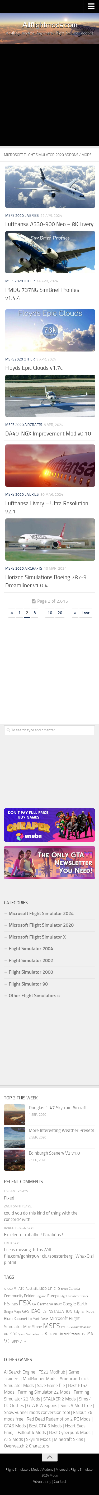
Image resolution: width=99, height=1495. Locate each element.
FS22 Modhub (52, 1372)
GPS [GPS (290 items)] (26, 1311)
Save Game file (51, 1385)
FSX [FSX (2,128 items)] (25, 1302)
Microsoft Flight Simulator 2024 (41, 913)
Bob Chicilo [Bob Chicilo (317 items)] (49, 1288)
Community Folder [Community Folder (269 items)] (19, 1296)
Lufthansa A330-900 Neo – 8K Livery (49, 224)
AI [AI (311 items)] (15, 1288)
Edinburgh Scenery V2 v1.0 (54, 1153)
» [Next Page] (75, 612)
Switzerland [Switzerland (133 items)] (33, 1334)
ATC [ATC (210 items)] (21, 1288)
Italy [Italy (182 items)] (76, 1312)
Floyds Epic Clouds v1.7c (34, 367)
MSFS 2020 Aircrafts (23, 425)
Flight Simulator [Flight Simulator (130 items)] (69, 1296)
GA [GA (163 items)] (34, 1304)
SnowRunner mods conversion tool (37, 1412)
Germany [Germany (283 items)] (45, 1303)
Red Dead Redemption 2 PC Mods (59, 1419)
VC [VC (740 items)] (7, 1341)
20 (60, 612)
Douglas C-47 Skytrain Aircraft (58, 1107)
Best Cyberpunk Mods (70, 1432)
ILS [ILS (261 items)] (43, 1311)
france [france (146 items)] (84, 1296)
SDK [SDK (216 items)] (13, 1334)
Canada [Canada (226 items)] (74, 1288)
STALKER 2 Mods (59, 1399)
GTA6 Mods (15, 1425)
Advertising (42, 1481)
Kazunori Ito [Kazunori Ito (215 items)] (23, 1318)
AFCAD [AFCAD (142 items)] (8, 1289)
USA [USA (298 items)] (89, 1333)
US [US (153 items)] (82, 1334)
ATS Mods (13, 1439)
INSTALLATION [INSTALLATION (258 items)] (60, 1311)
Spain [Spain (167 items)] (21, 1334)
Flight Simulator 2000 (31, 972)
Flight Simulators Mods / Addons (29, 1469)
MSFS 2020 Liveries (22, 215)
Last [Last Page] (85, 612)
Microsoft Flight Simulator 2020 (41, 925)
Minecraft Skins (68, 1439)
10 (50, 612)
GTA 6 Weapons (42, 1405)
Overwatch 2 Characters (26, 1446)
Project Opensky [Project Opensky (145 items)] (80, 1327)
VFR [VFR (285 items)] (15, 1341)
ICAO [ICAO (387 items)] (35, 1311)
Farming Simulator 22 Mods (44, 1392)
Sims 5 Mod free (76, 1405)
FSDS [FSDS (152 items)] (14, 1304)
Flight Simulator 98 (28, 984)
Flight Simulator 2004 (31, 949)
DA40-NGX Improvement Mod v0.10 (48, 433)
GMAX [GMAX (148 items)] (58, 1304)
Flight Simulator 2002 (31, 960)
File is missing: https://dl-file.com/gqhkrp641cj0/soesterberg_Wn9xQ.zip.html (49, 1256)
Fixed (9, 1198)
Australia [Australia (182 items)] (32, 1289)
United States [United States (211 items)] (69, 1334)
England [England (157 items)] (41, 1296)
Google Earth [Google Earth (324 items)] (75, 1303)
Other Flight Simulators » (34, 996)
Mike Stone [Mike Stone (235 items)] (32, 1327)
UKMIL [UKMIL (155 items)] (53, 1334)
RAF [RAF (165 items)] (6, 1334)
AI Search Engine (19, 1372)
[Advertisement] (49, 96)
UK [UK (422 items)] (44, 1334)
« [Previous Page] (12, 612)
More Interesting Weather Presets (61, 1130)
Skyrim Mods (38, 1439)
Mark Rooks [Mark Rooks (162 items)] (41, 1319)
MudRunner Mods (39, 1378)
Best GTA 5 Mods (45, 1425)
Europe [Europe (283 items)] (53, 1295)
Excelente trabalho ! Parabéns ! (33, 1234)
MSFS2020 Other (20, 281)
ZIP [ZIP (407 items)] (23, 1341)
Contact (60, 1481)
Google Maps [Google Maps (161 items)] (12, 1312)
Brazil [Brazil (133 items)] (64, 1289)
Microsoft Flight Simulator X (37, 937)
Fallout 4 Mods (32, 1432)
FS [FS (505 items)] (7, 1304)
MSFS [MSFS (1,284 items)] (51, 1326)
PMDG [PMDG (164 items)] (65, 1327)
